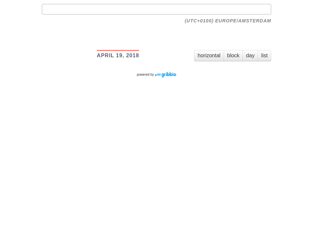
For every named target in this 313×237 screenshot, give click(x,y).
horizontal (209, 55)
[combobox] (156, 9)
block (233, 55)
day (250, 55)
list (264, 55)
